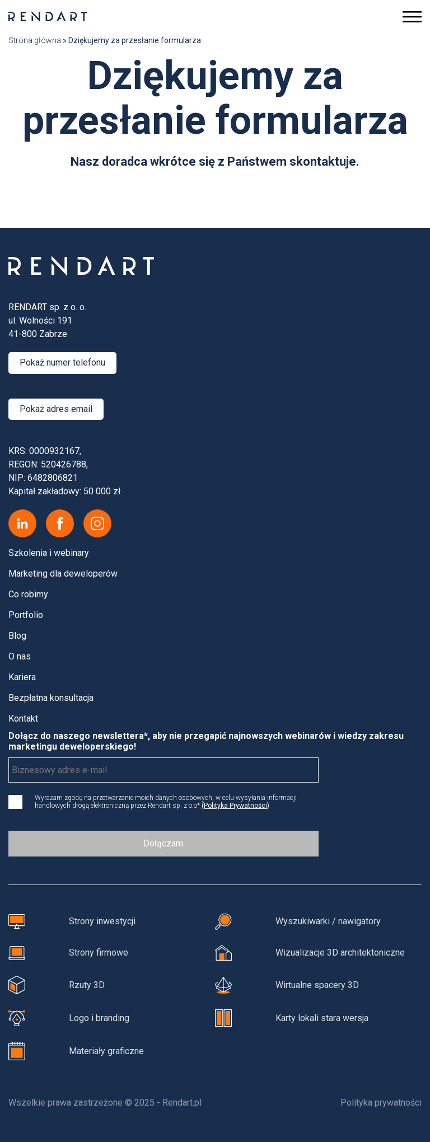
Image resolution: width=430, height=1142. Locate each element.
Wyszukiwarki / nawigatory (298, 921)
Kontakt (23, 718)
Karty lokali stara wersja (291, 1018)
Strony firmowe (68, 953)
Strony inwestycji (71, 921)
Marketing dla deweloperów (63, 573)
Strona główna (34, 40)
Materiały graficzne (76, 1051)
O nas (19, 656)
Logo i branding (68, 1018)
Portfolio (25, 615)
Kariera (22, 677)
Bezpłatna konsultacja (51, 697)
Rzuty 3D (56, 985)
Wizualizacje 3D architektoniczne (310, 953)
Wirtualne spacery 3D (287, 985)
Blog (17, 635)
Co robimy (28, 594)
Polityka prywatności (381, 1102)
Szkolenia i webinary (48, 552)
